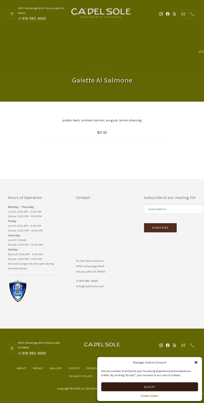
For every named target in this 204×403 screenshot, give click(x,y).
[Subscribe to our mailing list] (174, 209)
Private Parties (116, 35)
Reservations (102, 51)
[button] (196, 362)
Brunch (102, 70)
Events (87, 35)
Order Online (178, 35)
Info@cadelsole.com (90, 286)
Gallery (64, 35)
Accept (149, 387)
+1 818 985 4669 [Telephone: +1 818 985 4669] (32, 18)
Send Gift (147, 35)
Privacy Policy (150, 395)
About (20, 35)
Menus (41, 35)
